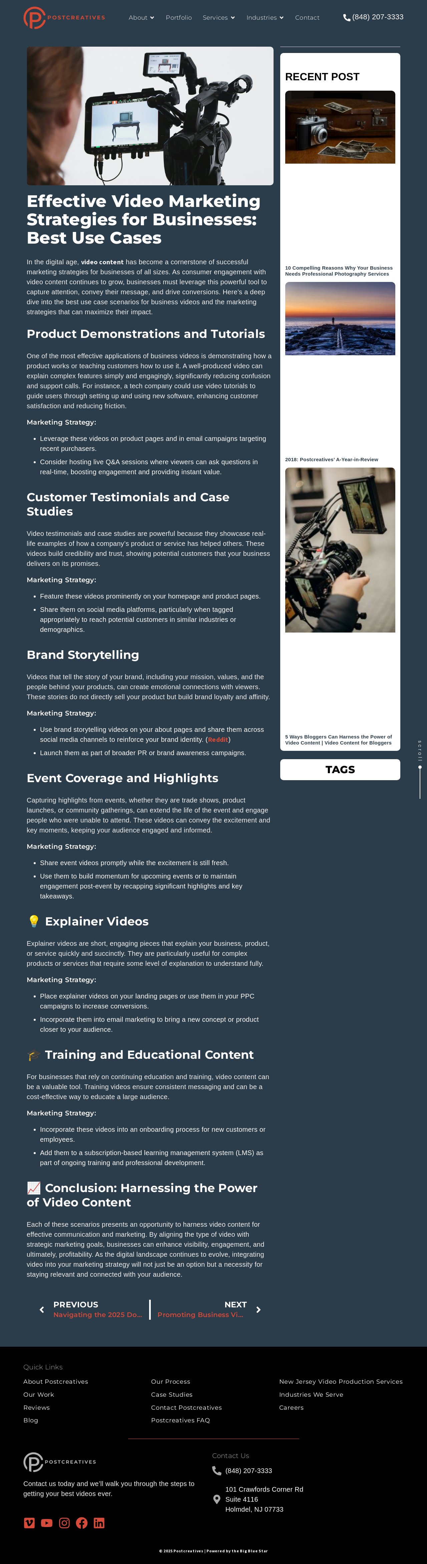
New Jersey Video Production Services (341, 1381)
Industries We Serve (311, 1394)
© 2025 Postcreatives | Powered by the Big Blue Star (213, 1550)
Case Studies (172, 1394)
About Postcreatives (55, 1381)
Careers (291, 1407)
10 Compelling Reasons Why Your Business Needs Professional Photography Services (339, 271)
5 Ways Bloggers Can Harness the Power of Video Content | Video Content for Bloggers (338, 740)
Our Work (38, 1394)
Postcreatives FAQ (180, 1420)
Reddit (218, 739)
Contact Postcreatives (186, 1407)
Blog (30, 1420)
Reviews (36, 1407)
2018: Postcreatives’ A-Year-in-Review (331, 459)
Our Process (170, 1381)
